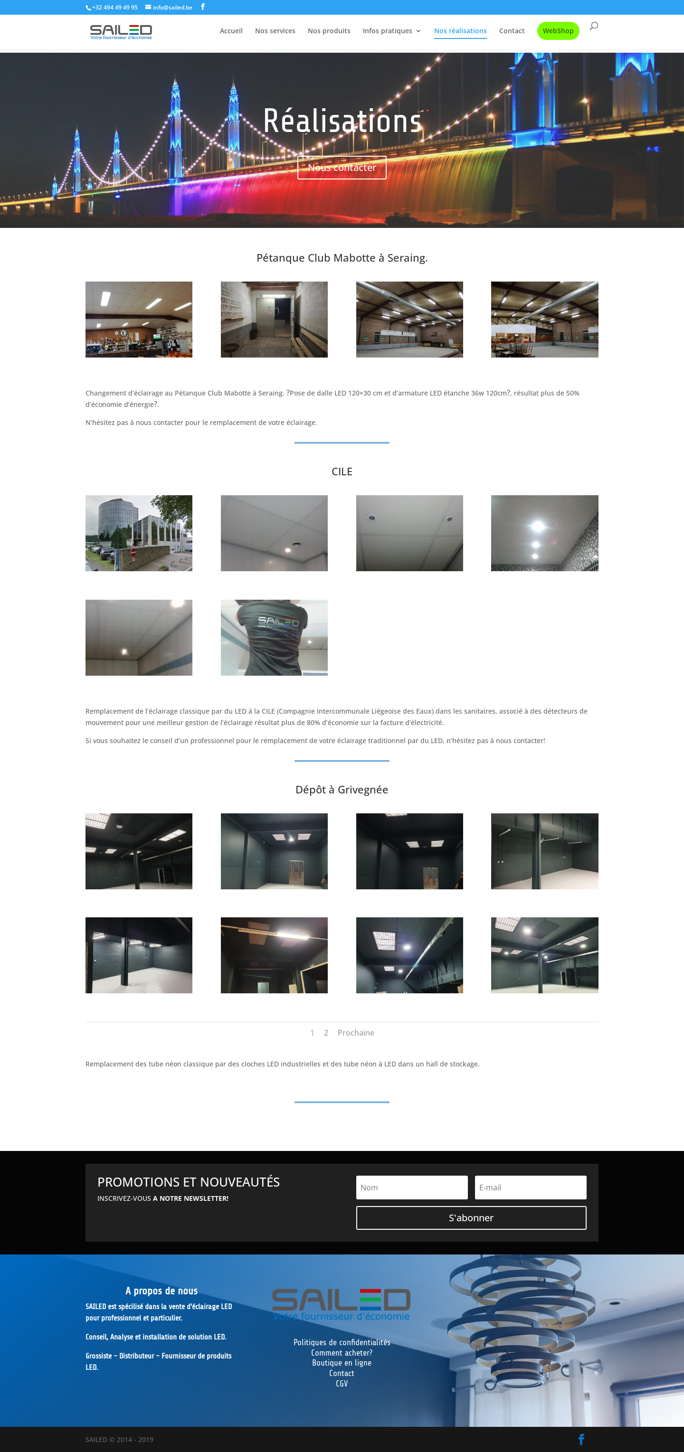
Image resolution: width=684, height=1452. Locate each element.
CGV (342, 1383)
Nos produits (329, 31)
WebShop (558, 30)
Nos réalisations (460, 31)
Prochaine (356, 1033)
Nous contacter (342, 167)
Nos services (275, 31)
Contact (512, 31)
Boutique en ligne (341, 1362)
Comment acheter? (341, 1353)
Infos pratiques (387, 31)
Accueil (231, 31)
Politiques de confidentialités (342, 1342)
